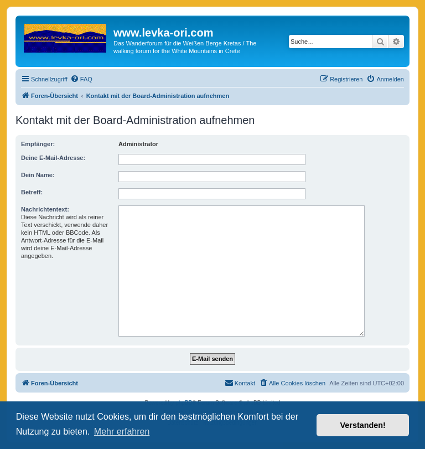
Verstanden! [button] (363, 425)
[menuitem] (81, 79)
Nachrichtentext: (45, 209)
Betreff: (32, 192)
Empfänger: (38, 144)
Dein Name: (38, 175)
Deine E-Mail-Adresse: (53, 157)
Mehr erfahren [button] (122, 431)
